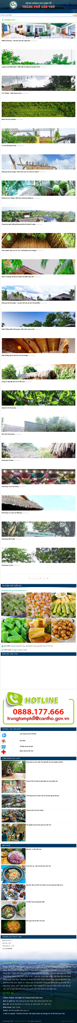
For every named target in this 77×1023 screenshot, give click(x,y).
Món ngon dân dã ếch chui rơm (35, 921)
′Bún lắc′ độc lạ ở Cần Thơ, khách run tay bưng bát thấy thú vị (44, 885)
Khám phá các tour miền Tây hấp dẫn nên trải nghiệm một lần (44, 762)
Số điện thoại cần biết (26, 746)
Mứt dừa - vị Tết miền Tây (33, 849)
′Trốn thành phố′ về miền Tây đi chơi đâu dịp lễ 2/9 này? (42, 795)
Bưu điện (22, 740)
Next (73, 620)
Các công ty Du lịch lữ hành (28, 734)
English (63, 1021)
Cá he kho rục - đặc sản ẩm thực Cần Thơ (38, 866)
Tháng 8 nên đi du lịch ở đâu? (35, 810)
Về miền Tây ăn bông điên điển (35, 902)
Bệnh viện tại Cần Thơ (26, 751)
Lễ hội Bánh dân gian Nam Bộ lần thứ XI (13, 590)
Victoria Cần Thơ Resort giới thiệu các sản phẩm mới (42, 781)
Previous (4, 620)
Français (71, 1021)
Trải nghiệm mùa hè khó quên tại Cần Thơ (38, 825)
